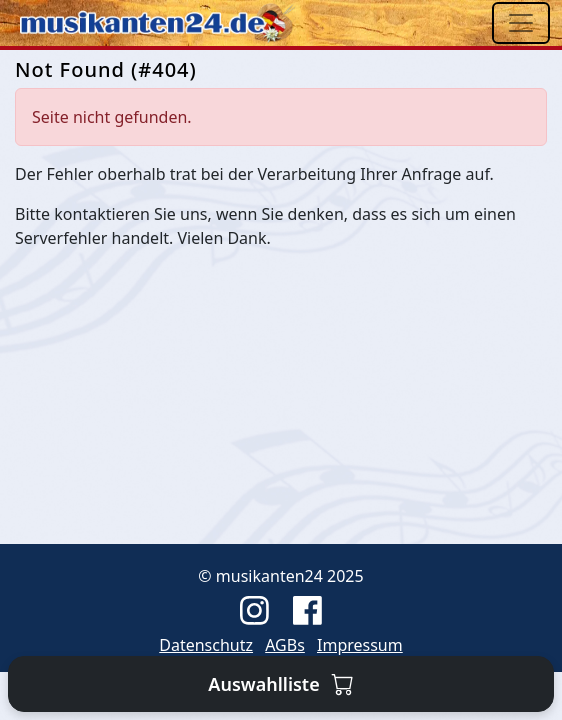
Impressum (360, 645)
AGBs (285, 645)
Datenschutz (206, 645)
